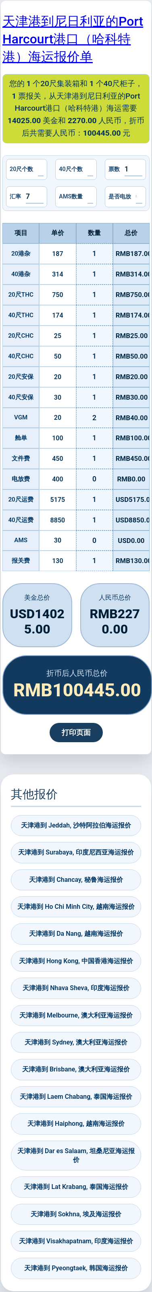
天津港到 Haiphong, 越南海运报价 (76, 1123)
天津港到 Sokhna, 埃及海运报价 (76, 1214)
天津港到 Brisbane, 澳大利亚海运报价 (76, 1069)
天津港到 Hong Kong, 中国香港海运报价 (76, 961)
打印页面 (76, 733)
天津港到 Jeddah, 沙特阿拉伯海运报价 (76, 825)
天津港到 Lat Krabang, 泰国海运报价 (76, 1187)
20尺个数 (21, 169)
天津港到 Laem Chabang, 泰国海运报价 (76, 1096)
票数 (114, 169)
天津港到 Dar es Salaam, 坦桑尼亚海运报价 (76, 1155)
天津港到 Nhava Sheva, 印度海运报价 (76, 988)
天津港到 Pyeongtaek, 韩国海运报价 (76, 1268)
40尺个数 (70, 169)
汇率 (15, 196)
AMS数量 (71, 196)
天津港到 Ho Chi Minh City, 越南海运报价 (75, 906)
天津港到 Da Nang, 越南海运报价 (76, 933)
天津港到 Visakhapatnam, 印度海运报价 (76, 1241)
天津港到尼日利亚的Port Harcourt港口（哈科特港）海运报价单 (72, 39)
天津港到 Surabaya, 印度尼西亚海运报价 (75, 852)
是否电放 (119, 196)
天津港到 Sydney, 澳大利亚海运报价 (76, 1042)
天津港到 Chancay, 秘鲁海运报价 (76, 879)
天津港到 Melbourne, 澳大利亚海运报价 (76, 1015)
